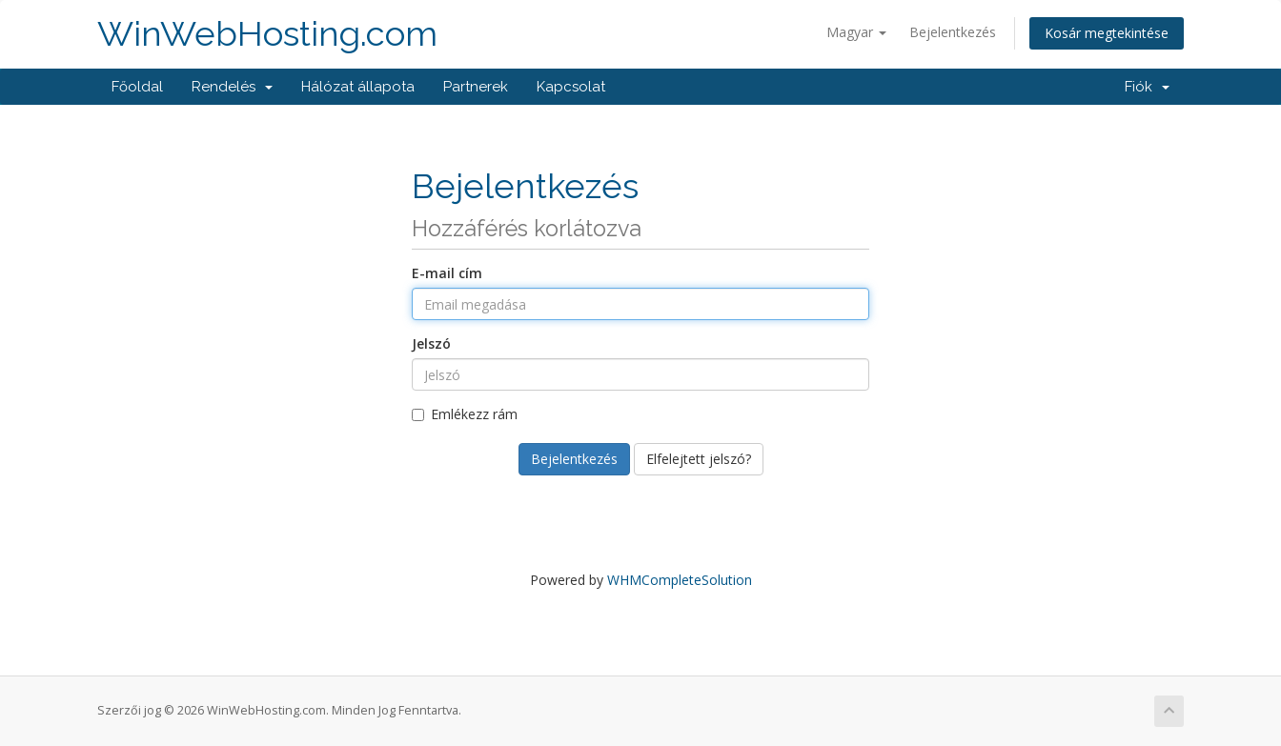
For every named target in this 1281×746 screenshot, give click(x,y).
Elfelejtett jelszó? (698, 459)
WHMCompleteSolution (679, 580)
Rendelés (232, 86)
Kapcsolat (571, 86)
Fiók (1147, 86)
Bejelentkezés (952, 32)
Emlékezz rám (465, 414)
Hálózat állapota (358, 86)
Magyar (856, 32)
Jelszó (431, 343)
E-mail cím (447, 273)
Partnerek (475, 86)
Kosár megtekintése (1107, 33)
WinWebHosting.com (267, 33)
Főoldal (137, 86)
